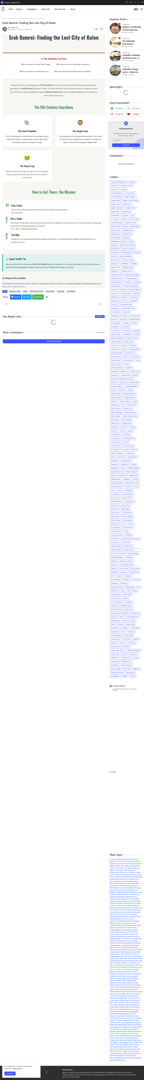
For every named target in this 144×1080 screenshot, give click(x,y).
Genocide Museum (117, 368)
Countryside (115, 316)
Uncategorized (116, 647)
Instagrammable (116, 386)
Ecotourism (126, 331)
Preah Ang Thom (116, 535)
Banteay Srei (115, 234)
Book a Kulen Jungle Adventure (13, 287)
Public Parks (128, 546)
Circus (125, 301)
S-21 (112, 576)
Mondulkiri (124, 464)
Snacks (125, 598)
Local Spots (115, 449)
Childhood (114, 297)
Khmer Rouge (115, 416)
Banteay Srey (127, 234)
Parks (113, 490)
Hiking (25, 291)
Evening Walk (127, 334)
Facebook (17, 297)
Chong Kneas (115, 301)
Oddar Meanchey (116, 483)
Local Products (116, 446)
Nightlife (127, 479)
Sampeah (128, 576)
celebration (123, 290)
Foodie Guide (115, 360)
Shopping (114, 583)
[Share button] (47, 297)
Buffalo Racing (128, 267)
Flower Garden (116, 357)
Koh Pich (114, 431)
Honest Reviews (134, 383)
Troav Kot (122, 643)
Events (137, 334)
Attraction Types (116, 223)
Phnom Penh (115, 516)
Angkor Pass (127, 204)
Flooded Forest (130, 353)
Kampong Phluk (116, 397)
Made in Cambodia (117, 453)
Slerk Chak (127, 594)
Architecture (115, 215)
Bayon (124, 241)
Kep (122, 405)
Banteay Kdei (115, 230)
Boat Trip (114, 256)
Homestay (122, 383)
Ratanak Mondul (132, 554)
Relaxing (114, 561)
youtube (136, 114)
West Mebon (115, 676)
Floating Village (134, 349)
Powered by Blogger (117, 686)
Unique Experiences (117, 650)
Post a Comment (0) (54, 341)
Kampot (113, 401)
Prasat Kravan (128, 528)
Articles (124, 219)
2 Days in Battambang (118, 182)
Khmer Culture (116, 409)
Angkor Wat (115, 212)
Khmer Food (128, 409)
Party (120, 490)
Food (125, 357)
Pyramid (121, 554)
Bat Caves (126, 238)
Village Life (115, 658)
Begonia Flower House (127, 245)
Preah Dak (128, 535)
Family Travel (128, 342)
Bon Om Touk (115, 260)
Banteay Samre (128, 230)
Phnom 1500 (127, 498)
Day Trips (123, 319)
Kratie (122, 431)
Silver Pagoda (132, 591)
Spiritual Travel (116, 609)
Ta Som (132, 621)
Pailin (136, 487)
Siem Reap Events (117, 587)
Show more (99, 316)
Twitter (28, 297)
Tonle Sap (114, 632)
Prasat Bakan (115, 528)
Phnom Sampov (127, 516)
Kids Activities (126, 420)
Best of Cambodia (129, 249)
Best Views (114, 252)
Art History (115, 219)
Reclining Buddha (117, 557)
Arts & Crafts (134, 219)
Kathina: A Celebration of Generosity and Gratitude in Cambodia (131, 28)
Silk (139, 587)
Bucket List (115, 264)
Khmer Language (116, 412)
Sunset (121, 617)
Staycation (125, 613)
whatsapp (136, 108)
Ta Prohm (124, 621)
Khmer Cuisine (132, 405)
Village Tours (126, 658)
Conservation (115, 312)
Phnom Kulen (50, 291)
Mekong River (126, 461)
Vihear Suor (133, 654)
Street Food (136, 613)
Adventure (114, 186)
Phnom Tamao (115, 520)
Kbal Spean (114, 405)
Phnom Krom (115, 513)
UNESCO (127, 647)
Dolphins (126, 323)
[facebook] (126, 2)
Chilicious (124, 297)
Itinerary (122, 390)
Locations (125, 449)
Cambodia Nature (132, 278)
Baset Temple (115, 238)
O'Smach (135, 479)
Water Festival (116, 669)
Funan (138, 360)
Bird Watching (126, 252)
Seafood (126, 580)
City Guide (133, 301)
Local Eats (126, 435)
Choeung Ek (134, 297)
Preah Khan (115, 539)
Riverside (114, 572)
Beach (131, 241)
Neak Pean (122, 476)
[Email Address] (126, 140)
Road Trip (123, 572)
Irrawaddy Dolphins (131, 386)
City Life (114, 305)
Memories (114, 464)
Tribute (113, 643)
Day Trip (114, 319)
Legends (130, 431)
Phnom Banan (129, 502)
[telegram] (142, 2)
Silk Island (114, 591)
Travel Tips (126, 639)
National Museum (117, 472)
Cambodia (114, 271)
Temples (125, 628)
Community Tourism (128, 308)
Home (11, 9)
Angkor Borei (115, 200)
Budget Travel (115, 267)
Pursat (113, 554)
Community (115, 308)
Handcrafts (114, 375)
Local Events (115, 438)
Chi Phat (136, 293)
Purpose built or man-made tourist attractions (122, 550)
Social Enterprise (117, 602)
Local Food (115, 442)
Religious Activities (126, 561)
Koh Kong (132, 427)
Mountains (114, 468)
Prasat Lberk (115, 531)
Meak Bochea (132, 457)
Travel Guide (129, 635)
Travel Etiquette (116, 635)
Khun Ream (114, 420)
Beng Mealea (115, 249)
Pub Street (126, 542)
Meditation (114, 461)
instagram (119, 114)
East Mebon (115, 327)
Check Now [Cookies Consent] (16, 1069)
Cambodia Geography (132, 275)
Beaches (114, 245)
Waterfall (127, 669)
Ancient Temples (116, 197)
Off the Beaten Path (36, 291)
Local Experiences (129, 438)
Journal (130, 390)
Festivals (133, 345)
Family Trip (114, 345)
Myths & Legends (134, 468)
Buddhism (125, 264)
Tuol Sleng (131, 643)
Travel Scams (115, 639)
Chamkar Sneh (125, 293)
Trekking (136, 639)
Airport (124, 189)
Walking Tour (127, 661)
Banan (125, 226)
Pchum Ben (128, 490)
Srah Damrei (11, 18)
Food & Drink (135, 357)
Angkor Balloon (130, 197)
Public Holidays (116, 546)
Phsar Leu (114, 524)
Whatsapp (39, 297)
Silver (123, 591)
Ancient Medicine (117, 193)
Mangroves (130, 453)
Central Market (135, 290)
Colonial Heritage (126, 305)
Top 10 (122, 632)
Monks (133, 464)
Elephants (136, 331)
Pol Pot (130, 524)
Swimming (114, 621)
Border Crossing (128, 260)
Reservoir (114, 565)
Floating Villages (116, 353)
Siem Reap (60, 291)
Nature (113, 476)
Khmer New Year (130, 412)
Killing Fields (127, 423)
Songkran (129, 602)
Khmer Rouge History (130, 416)
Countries (126, 312)
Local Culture (115, 435)
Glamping (114, 371)
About (72, 9)
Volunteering (115, 661)
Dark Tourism (134, 316)
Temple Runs (115, 628)
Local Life (125, 442)
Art (133, 215)
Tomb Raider (135, 628)
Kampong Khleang (129, 394)
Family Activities (132, 338)
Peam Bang (114, 494)
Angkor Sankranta (117, 208)
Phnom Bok (115, 505)
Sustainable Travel (133, 617)
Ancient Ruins (130, 193)
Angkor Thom (130, 208)
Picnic (123, 524)
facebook (119, 108)
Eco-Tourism (115, 331)
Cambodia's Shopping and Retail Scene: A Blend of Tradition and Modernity (131, 56)
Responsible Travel (127, 565)
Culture (124, 316)
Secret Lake (136, 580)
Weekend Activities (117, 673)
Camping (128, 282)
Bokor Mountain (125, 256)
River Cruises (135, 568)
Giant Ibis (129, 368)
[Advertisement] (126, 731)
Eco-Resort (126, 327)
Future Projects (116, 364)
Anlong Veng (126, 212)
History (113, 383)
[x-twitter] (130, 2)
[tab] (11, 9)
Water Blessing (127, 665)
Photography (127, 520)
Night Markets (116, 479)
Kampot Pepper (124, 401)
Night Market (133, 476)
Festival (124, 345)
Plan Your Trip (60, 9)
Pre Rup (125, 531)
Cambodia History (117, 278)
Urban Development (133, 650)
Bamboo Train (115, 226)
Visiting (135, 658)
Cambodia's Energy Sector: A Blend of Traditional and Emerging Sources (130, 71)
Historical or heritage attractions (122, 379)
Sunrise (113, 617)
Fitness (123, 349)
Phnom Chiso (126, 505)
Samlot (119, 576)
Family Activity (116, 342)
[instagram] (138, 2)
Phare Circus (115, 498)
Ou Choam (128, 487)
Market (113, 457)
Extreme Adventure (117, 338)
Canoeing (137, 282)
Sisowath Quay (116, 594)
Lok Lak (134, 449)
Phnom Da (114, 509)
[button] (136, 9)
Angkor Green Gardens (130, 200)
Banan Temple (135, 226)
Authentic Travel (130, 223)
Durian (134, 323)
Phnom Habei (125, 509)
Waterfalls (136, 669)
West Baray (130, 673)
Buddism (134, 264)
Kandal (135, 401)
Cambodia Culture (127, 271)
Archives (125, 215)
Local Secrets (129, 446)
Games (127, 364)
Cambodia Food (116, 275)
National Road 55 (132, 472)
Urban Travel (115, 654)
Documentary (115, 323)
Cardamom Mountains (130, 286)
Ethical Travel (115, 334)
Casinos (113, 290)
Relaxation (129, 557)
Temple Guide (130, 624)
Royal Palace (134, 572)
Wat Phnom (115, 665)
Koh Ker (123, 427)
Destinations (32, 9)
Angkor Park (115, 204)
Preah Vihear (115, 542)
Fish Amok (114, 349)
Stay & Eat (46, 9)
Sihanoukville (130, 587)
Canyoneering (115, 286)
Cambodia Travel (116, 282)
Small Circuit (115, 598)
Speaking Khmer (126, 606)
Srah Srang (114, 613)
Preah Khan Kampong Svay (131, 539)
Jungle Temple (115, 394)
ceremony (114, 293)
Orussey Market (116, 487)
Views (124, 654)
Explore (19, 9)
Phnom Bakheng (116, 502)
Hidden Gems (125, 375)
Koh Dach (114, 427)
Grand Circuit (135, 371)
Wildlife (124, 676)
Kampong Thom (129, 397)
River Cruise (123, 568)
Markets (122, 457)
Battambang (115, 241)
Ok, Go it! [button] (10, 1073)
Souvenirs (114, 606)
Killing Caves (115, 423)
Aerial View (115, 189)
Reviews (113, 568)
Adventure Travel (14, 291)
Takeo (113, 624)
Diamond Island (134, 319)
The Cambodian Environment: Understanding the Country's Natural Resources (130, 42)
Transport (131, 632)
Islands (113, 390)
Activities (132, 182)
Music (123, 468)
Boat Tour (137, 252)
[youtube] (134, 2)
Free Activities (128, 360)
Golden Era (124, 371)
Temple (120, 624)
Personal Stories (127, 494)
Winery (132, 676)
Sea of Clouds (115, 580)
